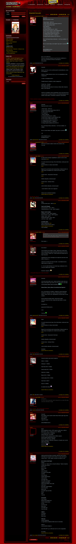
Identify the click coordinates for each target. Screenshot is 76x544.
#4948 (39, 156)
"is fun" (7, 44)
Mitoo (34, 394)
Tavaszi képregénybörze (10, 53)
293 (56, 14)
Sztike (36, 156)
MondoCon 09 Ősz (9, 47)
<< (67, 14)
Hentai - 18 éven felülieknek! (11, 41)
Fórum (30, 10)
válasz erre (62, 63)
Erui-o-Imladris (35, 535)
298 (65, 14)
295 (60, 14)
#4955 (42, 16)
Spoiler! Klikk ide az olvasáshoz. (47, 194)
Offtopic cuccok (37, 10)
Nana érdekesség (9, 50)
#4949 (42, 142)
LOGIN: (8, 12)
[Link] (47, 159)
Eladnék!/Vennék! (9, 40)
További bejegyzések (15, 75)
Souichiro (37, 232)
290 (51, 14)
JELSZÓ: (8, 14)
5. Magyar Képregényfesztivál (11, 51)
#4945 (39, 397)
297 (63, 14)
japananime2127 (38, 16)
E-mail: (8, 81)
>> (68, 14)
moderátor (67, 63)
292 (54, 14)
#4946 (40, 232)
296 (61, 14)
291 (53, 14)
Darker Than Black (9, 39)
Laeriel (34, 63)
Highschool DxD (9, 43)
